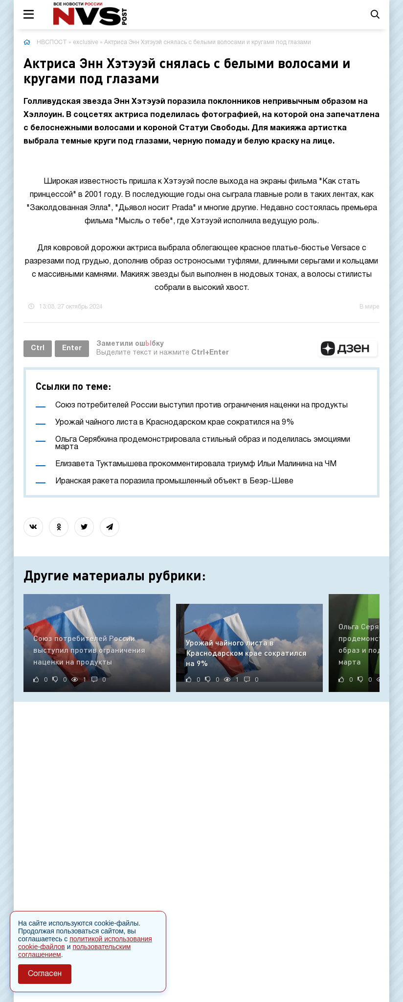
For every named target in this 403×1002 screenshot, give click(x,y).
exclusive (85, 42)
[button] (347, 349)
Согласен (45, 974)
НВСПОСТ (52, 42)
